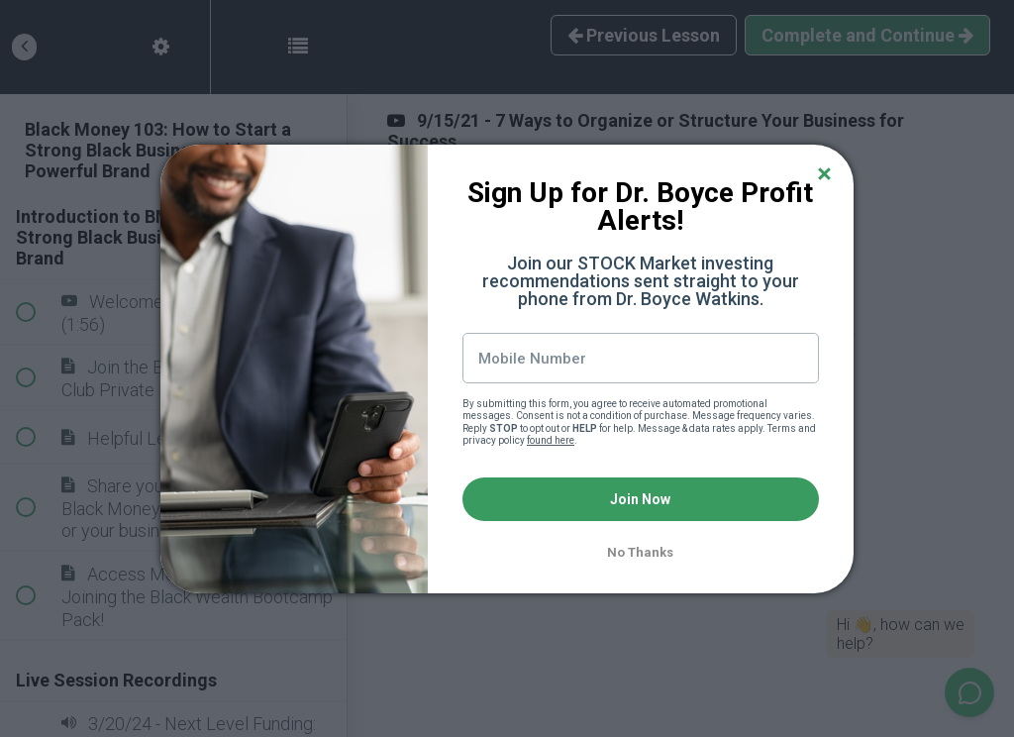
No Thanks (640, 552)
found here (550, 440)
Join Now (640, 499)
